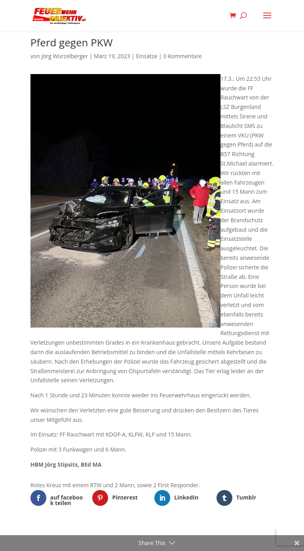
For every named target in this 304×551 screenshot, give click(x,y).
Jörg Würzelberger (64, 56)
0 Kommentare (182, 56)
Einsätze (147, 56)
